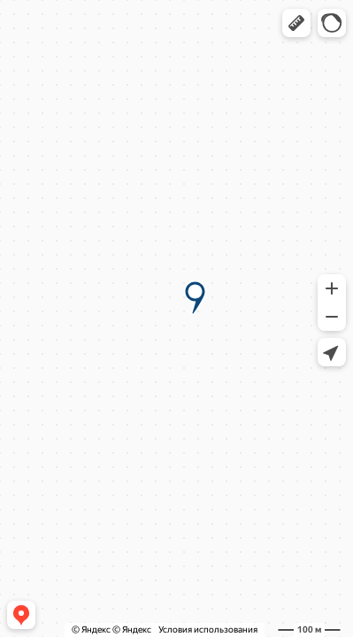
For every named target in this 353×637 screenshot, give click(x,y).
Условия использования (207, 629)
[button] (296, 23)
